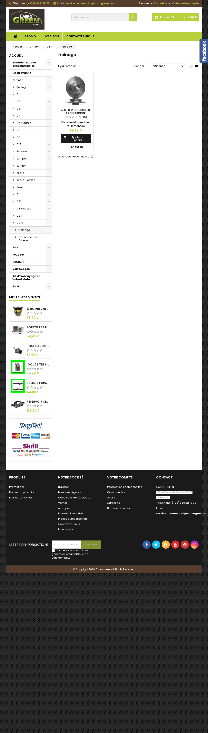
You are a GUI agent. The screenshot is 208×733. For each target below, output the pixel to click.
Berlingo (22, 87)
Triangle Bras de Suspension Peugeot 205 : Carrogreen (38, 383)
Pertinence (168, 66)
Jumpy (21, 166)
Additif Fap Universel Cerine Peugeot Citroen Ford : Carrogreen (38, 327)
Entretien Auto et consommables (24, 64)
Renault (18, 262)
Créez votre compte (185, 3)
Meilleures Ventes (24, 297)
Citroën (17, 80)
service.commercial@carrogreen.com (90, 3)
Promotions (16, 487)
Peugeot (18, 255)
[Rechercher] (104, 17)
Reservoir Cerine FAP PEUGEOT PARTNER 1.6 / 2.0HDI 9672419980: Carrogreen (38, 401)
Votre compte (119, 477)
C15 (19, 144)
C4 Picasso (24, 123)
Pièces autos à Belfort (72, 519)
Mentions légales (69, 492)
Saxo (20, 187)
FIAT (15, 247)
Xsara (20, 173)
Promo (30, 36)
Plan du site (65, 529)
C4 (18, 116)
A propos (64, 508)
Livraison (51, 36)
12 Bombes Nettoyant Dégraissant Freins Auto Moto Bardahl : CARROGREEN (38, 308)
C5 (18, 130)
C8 (18, 137)
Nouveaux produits (21, 492)
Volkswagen (21, 269)
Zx (18, 194)
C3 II (19, 216)
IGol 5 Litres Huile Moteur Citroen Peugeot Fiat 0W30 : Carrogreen (38, 364)
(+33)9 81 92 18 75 (38, 3)
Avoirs (111, 497)
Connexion (160, 3)
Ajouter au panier (74, 138)
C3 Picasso (24, 208)
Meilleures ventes (20, 497)
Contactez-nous (80, 36)
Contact (164, 477)
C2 (18, 101)
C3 (18, 109)
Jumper (22, 159)
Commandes (116, 492)
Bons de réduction (119, 508)
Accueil (16, 55)
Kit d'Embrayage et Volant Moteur (26, 277)
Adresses (113, 503)
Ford (15, 286)
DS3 (19, 201)
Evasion (22, 151)
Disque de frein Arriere (29, 238)
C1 (18, 94)
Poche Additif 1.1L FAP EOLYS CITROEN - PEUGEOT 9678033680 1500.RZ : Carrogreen (38, 346)
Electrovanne (21, 73)
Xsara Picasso (26, 180)
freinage (24, 230)
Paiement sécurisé (70, 513)
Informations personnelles (124, 487)
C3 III (20, 223)
